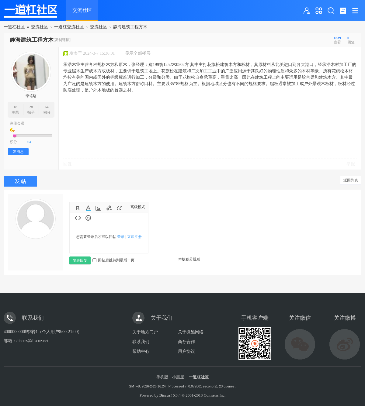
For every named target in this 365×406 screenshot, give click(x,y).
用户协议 (186, 351)
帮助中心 (140, 351)
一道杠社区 (14, 27)
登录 (120, 237)
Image (98, 208)
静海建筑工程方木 (130, 27)
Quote (119, 208)
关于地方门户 (145, 332)
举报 (350, 164)
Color (88, 208)
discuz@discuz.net (32, 341)
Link (109, 208)
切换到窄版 (343, 11)
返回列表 (350, 180)
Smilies (88, 218)
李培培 (31, 96)
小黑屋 (178, 377)
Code (78, 218)
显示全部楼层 (138, 53)
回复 (67, 164)
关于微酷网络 (190, 332)
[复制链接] (62, 40)
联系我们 (140, 341)
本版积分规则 (189, 259)
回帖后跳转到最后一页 (113, 260)
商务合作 (186, 341)
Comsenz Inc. (214, 395)
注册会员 (17, 123)
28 (31, 107)
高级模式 (137, 207)
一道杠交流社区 (69, 27)
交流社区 (82, 10)
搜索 (331, 11)
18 (15, 107)
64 (47, 107)
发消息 (18, 152)
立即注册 (134, 237)
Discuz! (165, 395)
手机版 (162, 377)
